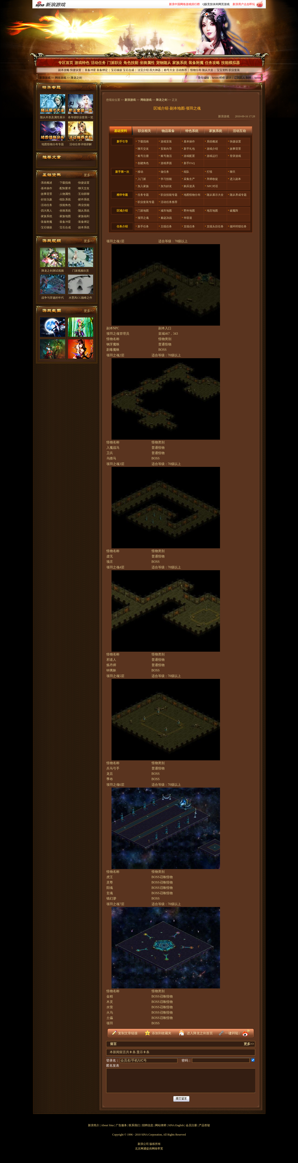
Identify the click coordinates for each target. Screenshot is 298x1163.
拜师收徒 (212, 179)
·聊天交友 (83, 188)
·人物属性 (65, 194)
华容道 (188, 217)
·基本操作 (46, 188)
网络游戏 (146, 99)
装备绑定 (102, 70)
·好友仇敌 (46, 199)
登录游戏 (235, 156)
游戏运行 (212, 156)
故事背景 (235, 148)
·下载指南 (65, 182)
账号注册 (143, 156)
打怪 (209, 171)
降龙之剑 (161, 99)
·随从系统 (83, 210)
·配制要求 (65, 188)
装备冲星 (90, 70)
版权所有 (155, 1144)
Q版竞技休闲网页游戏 (216, 4)
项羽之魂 (143, 217)
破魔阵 (234, 210)
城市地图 (166, 210)
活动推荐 (181, 70)
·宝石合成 (65, 227)
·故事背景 (46, 194)
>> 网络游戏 (58, 77)
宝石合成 (128, 70)
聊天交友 (143, 148)
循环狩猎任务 (238, 226)
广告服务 (121, 1125)
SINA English (176, 1125)
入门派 (142, 179)
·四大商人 (46, 210)
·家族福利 (83, 216)
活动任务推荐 (169, 202)
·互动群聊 (83, 194)
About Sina (107, 1125)
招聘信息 (147, 1125)
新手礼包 (189, 148)
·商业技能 (83, 205)
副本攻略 (63, 70)
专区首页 (65, 63)
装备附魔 (196, 63)
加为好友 (166, 186)
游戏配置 (189, 156)
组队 (186, 171)
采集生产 (189, 179)
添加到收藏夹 (161, 1033)
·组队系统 (65, 199)
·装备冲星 (65, 221)
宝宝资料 (222, 70)
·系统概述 (46, 182)
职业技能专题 (169, 194)
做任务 (165, 171)
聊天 (232, 171)
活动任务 (98, 63)
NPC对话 (212, 186)
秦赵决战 (166, 217)
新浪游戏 (45, 77)
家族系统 (179, 63)
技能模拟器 (230, 63)
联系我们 (134, 1125)
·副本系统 (83, 227)
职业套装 (234, 70)
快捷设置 (75, 70)
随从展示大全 (215, 194)
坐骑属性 (147, 63)
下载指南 (143, 141)
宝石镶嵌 (116, 70)
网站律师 (160, 1125)
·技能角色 (65, 205)
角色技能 (130, 63)
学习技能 (166, 179)
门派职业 (114, 63)
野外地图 (189, 210)
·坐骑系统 (65, 210)
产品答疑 (204, 1125)
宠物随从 (163, 63)
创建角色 (143, 163)
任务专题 (143, 194)
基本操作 (189, 141)
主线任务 (166, 226)
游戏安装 (166, 141)
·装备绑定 (83, 221)
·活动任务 (46, 205)
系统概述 (212, 141)
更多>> (89, 175)
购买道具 (189, 186)
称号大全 (169, 70)
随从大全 (207, 70)
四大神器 (155, 70)
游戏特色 (81, 63)
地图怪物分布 (192, 194)
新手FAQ (189, 163)
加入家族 (143, 186)
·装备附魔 (46, 221)
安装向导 (166, 148)
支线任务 (189, 226)
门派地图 (143, 210)
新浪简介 (93, 1125)
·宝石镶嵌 (46, 227)
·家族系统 (46, 216)
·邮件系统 (83, 199)
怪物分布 (195, 70)
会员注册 (191, 1125)
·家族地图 (65, 216)
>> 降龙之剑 (74, 77)
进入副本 (235, 179)
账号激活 (166, 156)
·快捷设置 (83, 182)
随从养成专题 (238, 194)
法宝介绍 (143, 70)
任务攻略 (212, 63)
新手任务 (143, 226)
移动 (140, 171)
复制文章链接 (128, 1033)
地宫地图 (212, 210)
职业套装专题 (146, 202)
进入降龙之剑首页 (200, 1033)
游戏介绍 (212, 148)
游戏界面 (166, 163)
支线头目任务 (215, 226)
